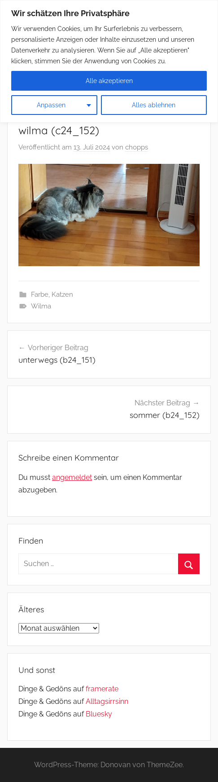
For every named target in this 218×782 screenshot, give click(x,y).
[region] (109, 61)
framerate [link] (102, 689)
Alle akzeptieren (109, 80)
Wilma (41, 306)
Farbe (39, 294)
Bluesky (99, 714)
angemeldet (72, 477)
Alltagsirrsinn (107, 701)
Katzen (62, 294)
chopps (136, 147)
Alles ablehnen (153, 105)
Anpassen (51, 105)
